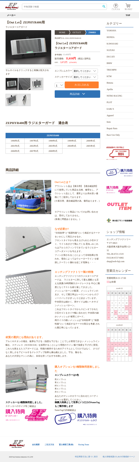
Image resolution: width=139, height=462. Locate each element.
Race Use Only (113, 135)
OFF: (56, 62)
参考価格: (58, 55)
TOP (128, 15)
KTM (109, 76)
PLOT (109, 102)
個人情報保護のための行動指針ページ (119, 457)
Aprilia (110, 89)
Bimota (110, 83)
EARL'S (110, 109)
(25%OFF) (73, 62)
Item (109, 122)
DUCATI (111, 57)
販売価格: (59, 58)
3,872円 (63, 62)
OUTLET (76, 32)
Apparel (110, 115)
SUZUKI (111, 50)
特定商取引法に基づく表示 (86, 457)
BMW (109, 63)
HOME (62, 32)
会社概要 (36, 445)
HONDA (111, 37)
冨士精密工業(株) (66, 445)
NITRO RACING (114, 96)
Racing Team (83, 445)
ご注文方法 (49, 445)
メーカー (11, 15)
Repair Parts (112, 128)
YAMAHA (111, 30)
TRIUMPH (111, 70)
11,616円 (71, 58)
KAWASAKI (112, 44)
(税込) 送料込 (84, 58)
